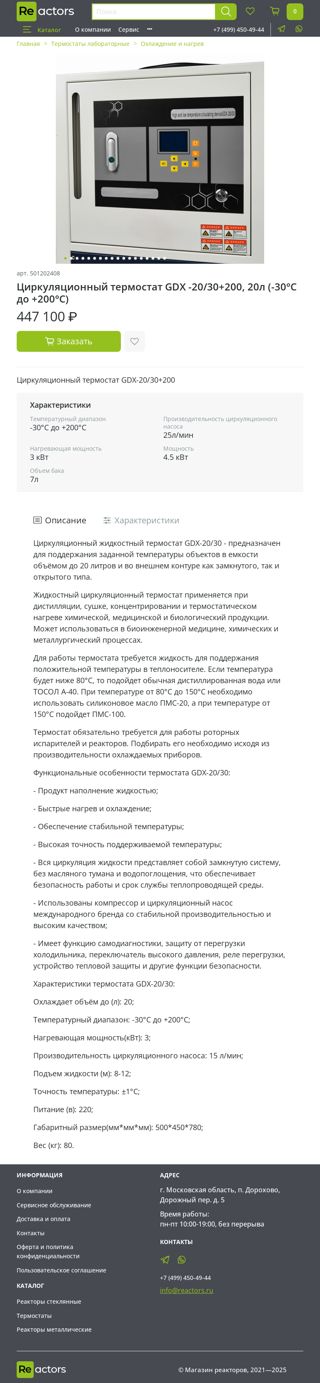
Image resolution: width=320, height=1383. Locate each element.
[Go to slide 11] (123, 258)
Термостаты (34, 1316)
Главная (28, 44)
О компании (93, 29)
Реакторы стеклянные (49, 1301)
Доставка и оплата (43, 1219)
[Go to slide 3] (77, 258)
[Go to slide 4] (83, 258)
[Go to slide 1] (65, 258)
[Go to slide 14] (141, 258)
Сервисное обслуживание (54, 1205)
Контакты (31, 1233)
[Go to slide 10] (118, 258)
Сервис (128, 29)
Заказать (68, 341)
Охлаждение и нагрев (172, 44)
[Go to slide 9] (112, 258)
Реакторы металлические (54, 1329)
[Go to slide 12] (129, 258)
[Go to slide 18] (164, 258)
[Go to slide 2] (71, 258)
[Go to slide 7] (100, 258)
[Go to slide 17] (159, 258)
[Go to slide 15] (147, 258)
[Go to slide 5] (89, 258)
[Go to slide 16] (153, 258)
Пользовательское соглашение (61, 1270)
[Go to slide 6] (94, 258)
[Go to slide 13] (135, 258)
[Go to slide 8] (106, 258)
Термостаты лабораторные (90, 44)
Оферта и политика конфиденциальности (48, 1251)
